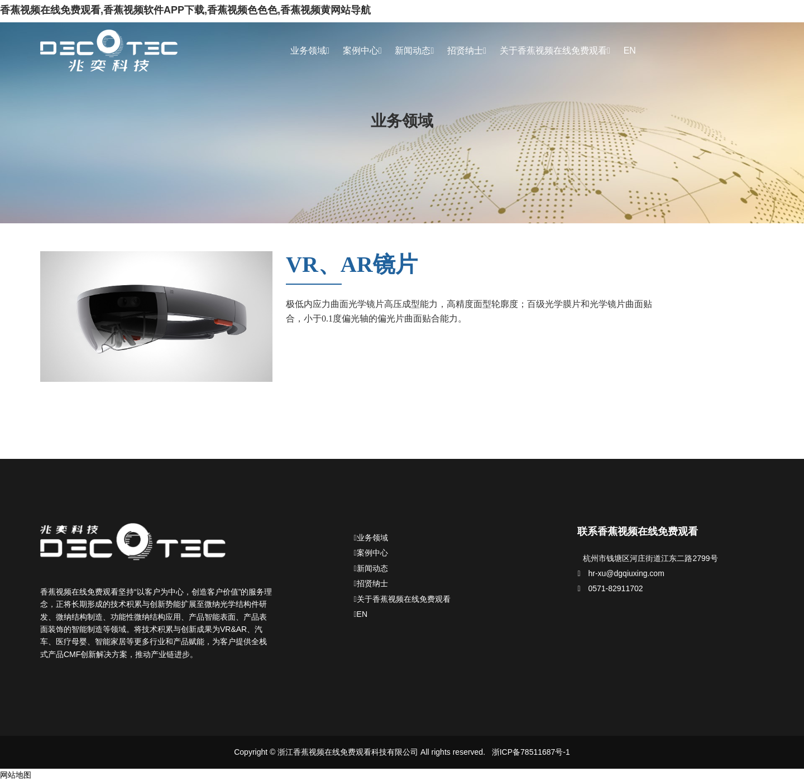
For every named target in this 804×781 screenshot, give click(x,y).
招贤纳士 (466, 50)
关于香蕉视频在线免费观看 (555, 50)
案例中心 (362, 50)
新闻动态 (414, 50)
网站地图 (15, 774)
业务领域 (309, 50)
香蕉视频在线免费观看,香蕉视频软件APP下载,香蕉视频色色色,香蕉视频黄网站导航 (185, 10)
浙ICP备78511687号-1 (531, 752)
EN (630, 50)
